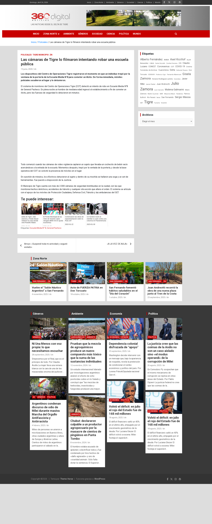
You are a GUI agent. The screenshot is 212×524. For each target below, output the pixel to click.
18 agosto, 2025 (116, 417)
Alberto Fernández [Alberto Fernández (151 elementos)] (151, 59)
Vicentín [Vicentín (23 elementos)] (164, 103)
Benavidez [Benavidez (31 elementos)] (144, 63)
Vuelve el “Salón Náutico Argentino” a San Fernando (48, 289)
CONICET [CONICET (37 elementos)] (152, 66)
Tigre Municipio (41, 55)
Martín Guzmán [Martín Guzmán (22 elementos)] (153, 94)
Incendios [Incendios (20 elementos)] (177, 79)
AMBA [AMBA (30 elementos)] (166, 60)
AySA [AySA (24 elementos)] (189, 60)
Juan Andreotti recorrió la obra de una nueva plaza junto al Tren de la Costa (163, 290)
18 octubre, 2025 (77, 294)
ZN (51, 55)
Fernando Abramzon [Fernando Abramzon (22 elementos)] (174, 74)
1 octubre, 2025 (115, 297)
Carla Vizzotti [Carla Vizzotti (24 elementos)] (160, 63)
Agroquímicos (77, 337)
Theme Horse (66, 479)
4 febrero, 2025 (38, 425)
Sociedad (130, 2)
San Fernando (39, 281)
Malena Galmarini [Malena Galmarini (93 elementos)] (174, 89)
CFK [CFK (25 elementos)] (180, 63)
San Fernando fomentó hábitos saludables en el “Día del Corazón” (123, 290)
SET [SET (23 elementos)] (141, 103)
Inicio (89, 2)
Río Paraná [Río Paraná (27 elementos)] (151, 97)
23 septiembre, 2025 (156, 297)
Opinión (124, 337)
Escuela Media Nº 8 (38, 228)
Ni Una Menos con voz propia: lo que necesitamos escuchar (47, 347)
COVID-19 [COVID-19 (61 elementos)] (180, 66)
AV (34, 397)
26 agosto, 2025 (154, 365)
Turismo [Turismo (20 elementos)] (157, 103)
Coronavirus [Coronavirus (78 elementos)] (163, 66)
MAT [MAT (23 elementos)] (161, 94)
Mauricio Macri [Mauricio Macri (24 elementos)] (169, 94)
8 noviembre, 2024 (78, 442)
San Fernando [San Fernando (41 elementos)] (167, 97)
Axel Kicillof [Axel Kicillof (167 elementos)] (178, 59)
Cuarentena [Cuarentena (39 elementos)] (163, 70)
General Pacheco (54, 228)
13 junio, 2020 (27, 69)
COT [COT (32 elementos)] (172, 67)
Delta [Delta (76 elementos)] (172, 70)
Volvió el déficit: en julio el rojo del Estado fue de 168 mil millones (125, 410)
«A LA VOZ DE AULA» (117, 244)
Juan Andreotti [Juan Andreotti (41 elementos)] (163, 84)
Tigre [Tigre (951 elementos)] (148, 102)
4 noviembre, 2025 (40, 294)
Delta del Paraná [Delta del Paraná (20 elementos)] (182, 70)
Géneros (120, 2)
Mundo (157, 2)
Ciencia (140, 2)
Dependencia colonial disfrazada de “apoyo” (123, 345)
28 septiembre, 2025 (40, 355)
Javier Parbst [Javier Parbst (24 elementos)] (150, 84)
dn (35, 69)
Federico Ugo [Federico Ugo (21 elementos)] (161, 74)
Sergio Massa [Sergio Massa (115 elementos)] (183, 97)
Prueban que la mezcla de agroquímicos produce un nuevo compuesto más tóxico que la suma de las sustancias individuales (86, 352)
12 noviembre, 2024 (78, 365)
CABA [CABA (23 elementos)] (152, 63)
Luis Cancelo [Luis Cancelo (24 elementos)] (159, 90)
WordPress (99, 479)
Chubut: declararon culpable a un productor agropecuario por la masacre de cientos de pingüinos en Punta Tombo (86, 429)
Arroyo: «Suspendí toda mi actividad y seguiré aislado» (45, 245)
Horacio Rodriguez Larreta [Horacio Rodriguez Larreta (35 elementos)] (162, 79)
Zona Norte (98, 2)
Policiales (26, 55)
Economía (116, 313)
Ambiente (110, 2)
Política (149, 2)
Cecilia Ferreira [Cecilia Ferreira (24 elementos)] (171, 63)
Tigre (73, 281)
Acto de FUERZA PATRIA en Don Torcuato (86, 289)
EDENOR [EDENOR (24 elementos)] (151, 74)
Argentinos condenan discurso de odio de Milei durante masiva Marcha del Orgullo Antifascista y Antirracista (46, 412)
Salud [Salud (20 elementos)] (158, 97)
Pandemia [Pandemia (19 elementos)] (179, 94)
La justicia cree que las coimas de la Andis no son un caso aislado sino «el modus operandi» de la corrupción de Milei (163, 352)
